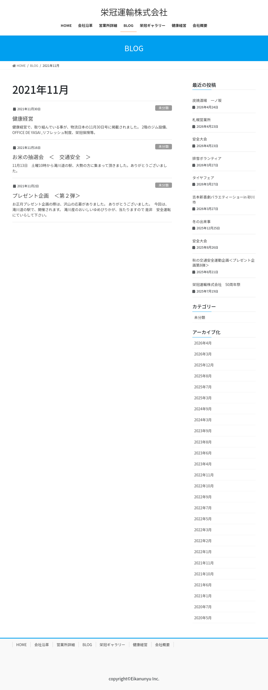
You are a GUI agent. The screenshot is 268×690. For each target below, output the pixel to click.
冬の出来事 (201, 221)
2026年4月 (203, 343)
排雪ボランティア (206, 158)
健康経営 (22, 118)
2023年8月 (203, 442)
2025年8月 (203, 375)
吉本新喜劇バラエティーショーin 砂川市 (223, 199)
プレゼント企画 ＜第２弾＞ (46, 195)
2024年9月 (203, 408)
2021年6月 (203, 584)
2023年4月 (203, 463)
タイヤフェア (203, 177)
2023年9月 (203, 430)
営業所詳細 (66, 644)
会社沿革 (41, 644)
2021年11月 (204, 562)
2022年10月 (204, 485)
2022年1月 (203, 551)
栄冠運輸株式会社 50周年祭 (216, 284)
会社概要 (162, 644)
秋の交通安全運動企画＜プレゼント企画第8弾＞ (223, 263)
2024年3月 (203, 419)
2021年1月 (203, 595)
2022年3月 (203, 529)
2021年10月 (204, 573)
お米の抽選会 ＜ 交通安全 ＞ (51, 157)
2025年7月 (203, 386)
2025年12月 (204, 364)
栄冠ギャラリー (112, 644)
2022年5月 (203, 518)
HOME (21, 644)
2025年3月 (203, 397)
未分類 (164, 107)
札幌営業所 (201, 119)
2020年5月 (203, 617)
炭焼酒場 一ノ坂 (207, 100)
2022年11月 (204, 474)
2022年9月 (203, 496)
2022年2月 (203, 540)
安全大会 (199, 139)
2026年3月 (203, 353)
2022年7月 (203, 507)
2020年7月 (203, 606)
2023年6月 (203, 452)
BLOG (87, 644)
